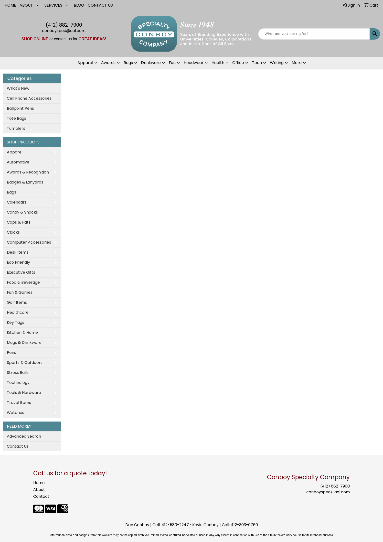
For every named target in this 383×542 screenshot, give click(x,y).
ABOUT (26, 5)
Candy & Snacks (22, 212)
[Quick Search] (314, 34)
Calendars (17, 202)
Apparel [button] (85, 62)
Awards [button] (108, 62)
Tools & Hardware (24, 392)
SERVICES (53, 5)
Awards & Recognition (28, 172)
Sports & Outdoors (25, 362)
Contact (41, 496)
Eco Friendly (18, 262)
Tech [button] (257, 62)
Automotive (18, 162)
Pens (11, 352)
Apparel (14, 152)
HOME (10, 5)
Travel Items (19, 402)
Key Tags (15, 322)
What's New (18, 88)
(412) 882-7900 (64, 25)
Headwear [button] (193, 62)
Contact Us (18, 446)
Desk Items (17, 252)
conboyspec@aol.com (63, 30)
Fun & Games (19, 292)
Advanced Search (24, 436)
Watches (15, 412)
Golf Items (17, 302)
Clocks (13, 232)
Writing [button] (277, 62)
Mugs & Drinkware (24, 342)
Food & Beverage (23, 282)
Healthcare (18, 312)
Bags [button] (128, 62)
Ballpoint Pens (20, 108)
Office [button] (238, 62)
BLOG (79, 5)
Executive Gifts (21, 272)
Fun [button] (172, 62)
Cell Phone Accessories (29, 98)
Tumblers (16, 128)
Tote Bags (16, 118)
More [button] (297, 62)
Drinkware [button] (151, 62)
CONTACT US (100, 5)
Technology (18, 382)
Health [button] (218, 62)
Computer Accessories (29, 242)
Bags (11, 192)
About (39, 489)
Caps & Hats (19, 222)
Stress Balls (18, 372)
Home (39, 483)
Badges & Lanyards (25, 182)
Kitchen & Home (22, 332)
